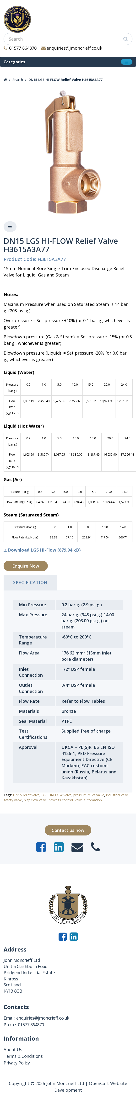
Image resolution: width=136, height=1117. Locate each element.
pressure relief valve (88, 795)
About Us (13, 1049)
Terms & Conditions (23, 1056)
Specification (30, 582)
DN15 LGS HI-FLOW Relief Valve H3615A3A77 (65, 79)
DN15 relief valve (26, 795)
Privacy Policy (17, 1063)
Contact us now (68, 830)
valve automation (88, 800)
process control (61, 800)
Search (17, 79)
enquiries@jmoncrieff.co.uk (72, 48)
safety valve (13, 800)
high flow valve (35, 800)
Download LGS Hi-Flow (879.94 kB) (42, 550)
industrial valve (117, 795)
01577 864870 (20, 48)
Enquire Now (25, 566)
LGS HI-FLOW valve (56, 795)
